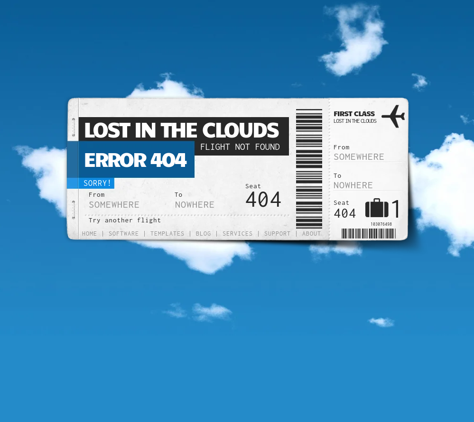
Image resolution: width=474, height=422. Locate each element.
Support (277, 233)
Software (124, 233)
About (311, 233)
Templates (167, 233)
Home (89, 233)
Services (238, 233)
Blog (203, 233)
